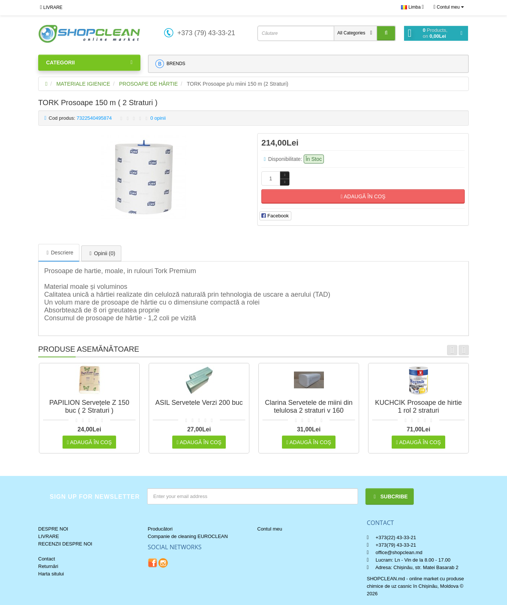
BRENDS (170, 63)
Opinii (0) (101, 253)
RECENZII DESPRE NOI (65, 544)
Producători (160, 529)
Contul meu (269, 529)
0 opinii (158, 118)
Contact (46, 559)
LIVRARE (51, 7)
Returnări (48, 566)
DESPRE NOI (53, 529)
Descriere (58, 253)
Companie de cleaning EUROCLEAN (188, 536)
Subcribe (389, 496)
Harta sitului (51, 574)
